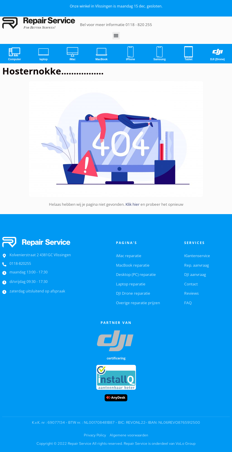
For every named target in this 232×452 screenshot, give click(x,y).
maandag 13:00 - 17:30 (29, 272)
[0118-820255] (4, 264)
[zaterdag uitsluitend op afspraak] (4, 292)
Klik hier (133, 204)
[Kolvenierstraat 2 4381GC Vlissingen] (4, 256)
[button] (116, 35)
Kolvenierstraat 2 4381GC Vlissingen (40, 254)
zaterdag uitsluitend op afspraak (37, 291)
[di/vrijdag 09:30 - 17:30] (4, 282)
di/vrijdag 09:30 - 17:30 (29, 281)
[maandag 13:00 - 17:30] (4, 273)
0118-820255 (20, 263)
